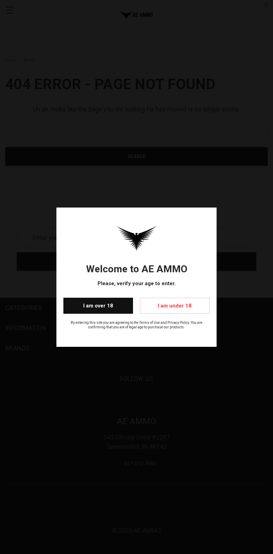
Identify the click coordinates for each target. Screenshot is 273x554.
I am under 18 (175, 306)
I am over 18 (98, 306)
